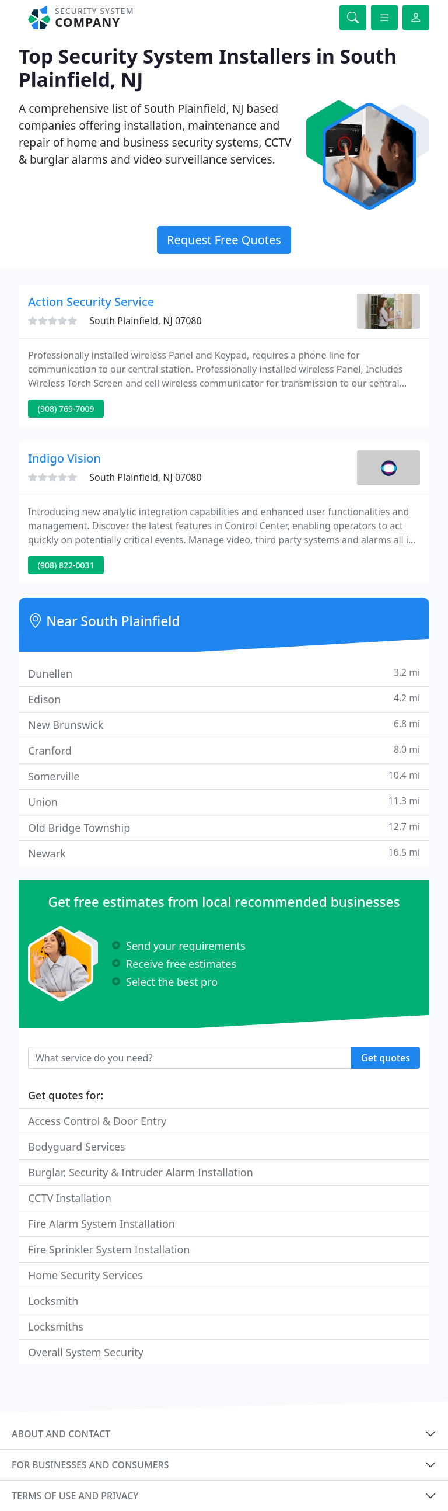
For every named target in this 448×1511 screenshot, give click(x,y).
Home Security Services (85, 1275)
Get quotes (385, 1057)
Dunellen (224, 673)
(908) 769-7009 (66, 408)
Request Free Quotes (224, 240)
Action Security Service (91, 302)
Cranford (224, 750)
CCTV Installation (69, 1198)
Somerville (224, 776)
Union (224, 801)
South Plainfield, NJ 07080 (145, 320)
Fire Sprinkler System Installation (109, 1249)
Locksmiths (55, 1326)
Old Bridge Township (224, 827)
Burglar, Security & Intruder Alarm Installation (140, 1172)
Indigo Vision (64, 458)
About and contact (61, 1433)
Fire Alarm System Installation (101, 1224)
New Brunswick (224, 724)
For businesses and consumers (90, 1464)
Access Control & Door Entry (97, 1121)
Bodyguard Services (76, 1147)
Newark (224, 853)
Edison (224, 699)
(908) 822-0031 (66, 565)
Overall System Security (86, 1352)
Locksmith (53, 1301)
